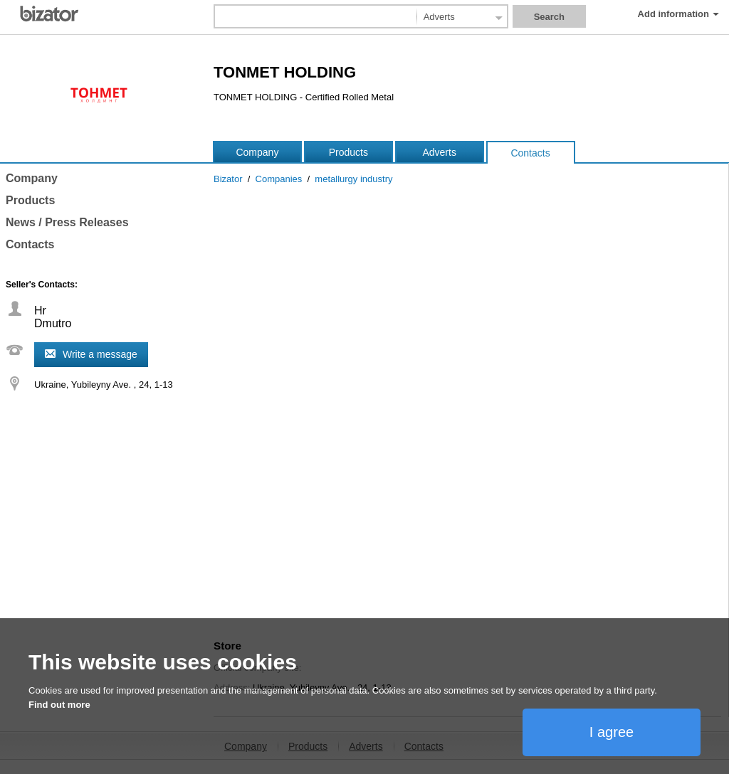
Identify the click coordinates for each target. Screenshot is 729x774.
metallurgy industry (353, 179)
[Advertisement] (467, 529)
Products (348, 152)
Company (257, 152)
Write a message (100, 354)
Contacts (530, 153)
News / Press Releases (67, 222)
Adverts (439, 152)
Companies (279, 179)
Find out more (59, 704)
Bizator (228, 179)
